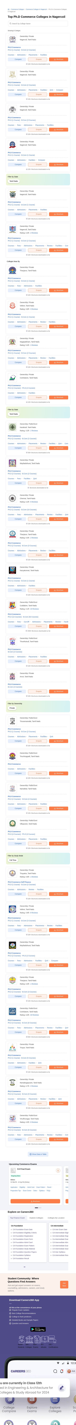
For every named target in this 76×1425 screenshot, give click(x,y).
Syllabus (42, 1190)
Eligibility (22, 1187)
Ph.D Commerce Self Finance (19, 882)
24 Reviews (34, 609)
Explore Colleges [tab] (36, 1218)
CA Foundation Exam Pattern (23, 1246)
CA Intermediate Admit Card (63, 1242)
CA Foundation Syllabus (21, 1255)
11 (48, 1267)
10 (46, 1267)
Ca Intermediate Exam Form (63, 1239)
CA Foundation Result (21, 1258)
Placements (33, 55)
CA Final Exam (23, 1169)
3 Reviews (34, 309)
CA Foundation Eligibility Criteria (25, 1233)
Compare (17, 59)
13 (53, 1267)
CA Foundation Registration (23, 1236)
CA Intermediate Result (61, 1255)
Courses (11, 55)
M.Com (29, 799)
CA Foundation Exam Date (22, 1229)
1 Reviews (34, 345)
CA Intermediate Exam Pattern (64, 1246)
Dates (35, 1190)
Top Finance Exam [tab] (17, 1218)
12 (51, 1267)
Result (49, 1187)
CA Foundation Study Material (24, 1249)
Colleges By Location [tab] (56, 1218)
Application (14, 1187)
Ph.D (14, 50)
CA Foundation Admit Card (22, 1242)
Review (50, 246)
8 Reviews (34, 913)
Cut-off (26, 622)
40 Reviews (34, 1015)
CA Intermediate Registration (63, 1236)
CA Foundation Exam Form (23, 1239)
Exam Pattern (41, 1187)
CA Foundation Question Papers (25, 1252)
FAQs (48, 1190)
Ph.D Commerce (14, 47)
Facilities (43, 55)
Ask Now (64, 1284)
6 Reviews (34, 502)
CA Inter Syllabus (59, 1252)
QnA (51, 90)
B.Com (28, 50)
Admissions (21, 55)
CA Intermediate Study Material (64, 1249)
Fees (19, 125)
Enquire (37, 59)
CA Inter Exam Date (60, 1229)
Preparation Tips (16, 1190)
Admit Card (30, 1187)
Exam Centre (27, 1190)
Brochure (58, 59)
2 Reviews (34, 233)
